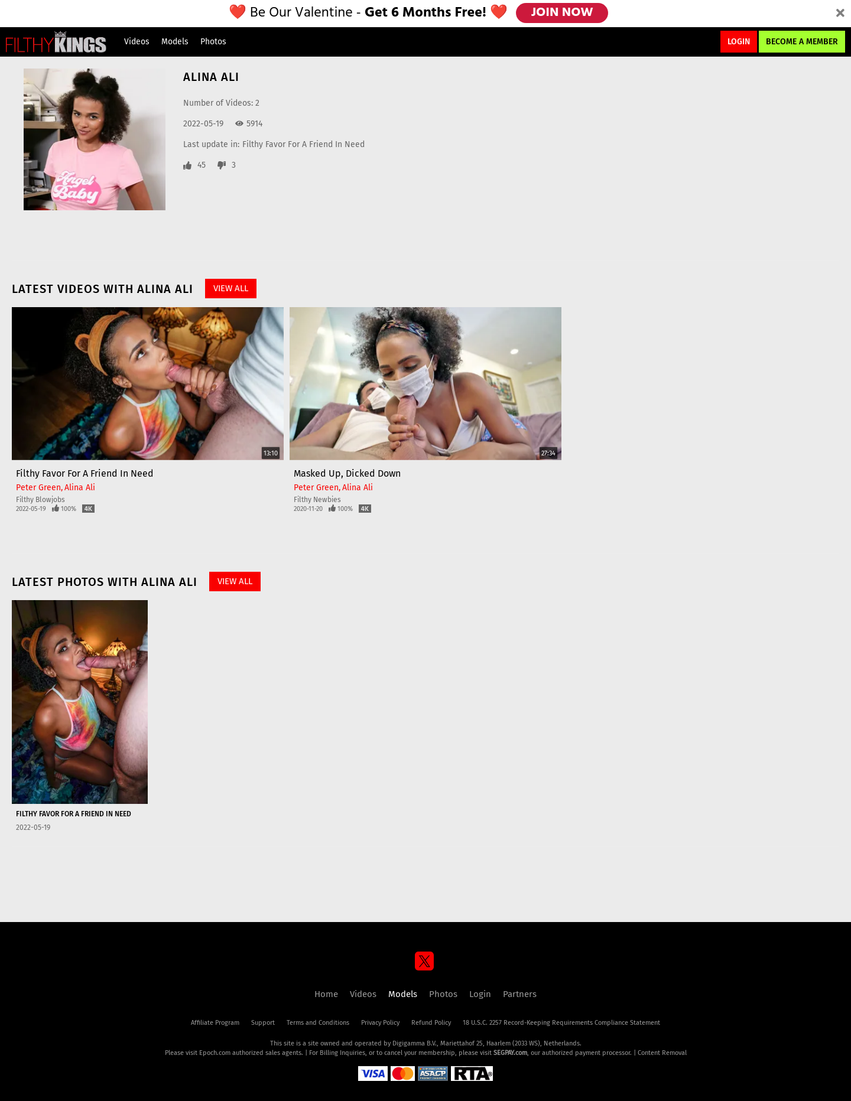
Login (738, 42)
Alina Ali (79, 488)
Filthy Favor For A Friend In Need (303, 144)
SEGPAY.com (510, 1053)
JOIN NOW (563, 13)
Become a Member (802, 42)
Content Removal (662, 1053)
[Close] (840, 13)
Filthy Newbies (317, 500)
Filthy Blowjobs (40, 500)
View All (230, 288)
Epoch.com (214, 1053)
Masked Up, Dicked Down (347, 473)
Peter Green (38, 488)
